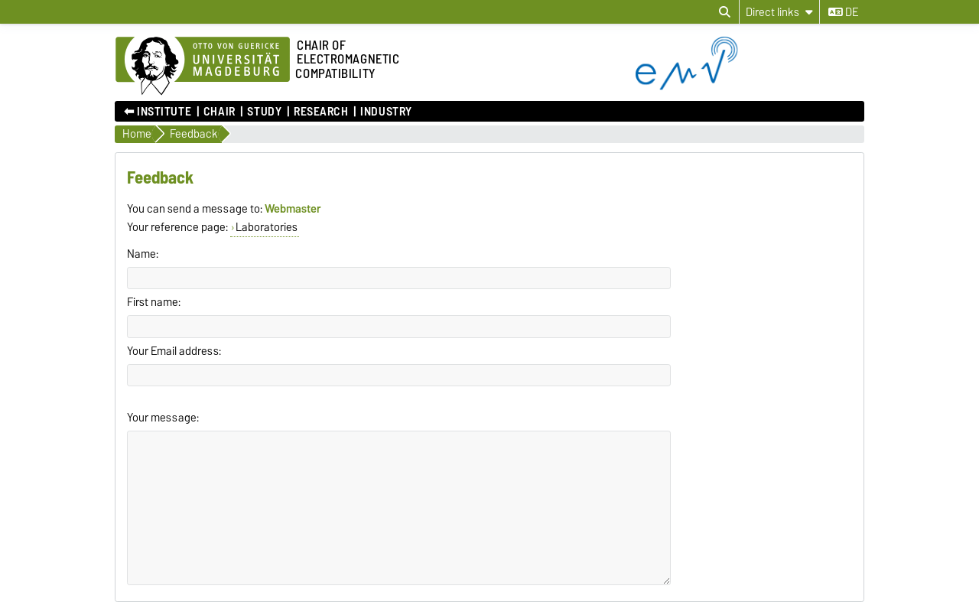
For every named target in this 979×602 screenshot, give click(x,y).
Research (321, 112)
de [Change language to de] (843, 12)
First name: (154, 302)
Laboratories (267, 227)
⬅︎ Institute (157, 112)
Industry (385, 112)
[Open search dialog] (725, 12)
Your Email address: (174, 351)
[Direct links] (779, 12)
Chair (219, 112)
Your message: (163, 417)
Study (264, 112)
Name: (142, 254)
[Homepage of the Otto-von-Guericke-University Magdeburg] (203, 66)
